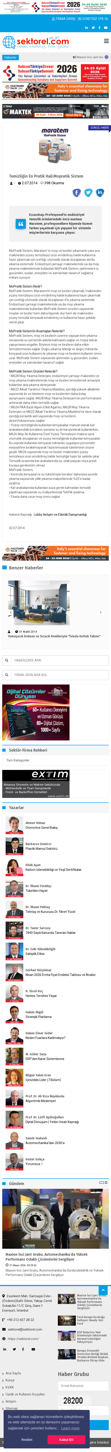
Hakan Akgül (34, 1012)
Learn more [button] (70, 1428)
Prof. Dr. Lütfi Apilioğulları (45, 1117)
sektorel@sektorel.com (22, 1329)
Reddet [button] (26, 1439)
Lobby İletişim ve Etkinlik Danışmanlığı (60, 514)
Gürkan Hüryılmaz (39, 970)
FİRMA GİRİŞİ (63, 19)
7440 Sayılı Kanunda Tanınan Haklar (51, 933)
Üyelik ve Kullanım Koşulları (25, 1394)
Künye (10, 1380)
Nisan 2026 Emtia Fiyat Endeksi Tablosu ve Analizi (61, 975)
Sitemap (12, 1408)
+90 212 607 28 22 (18, 1320)
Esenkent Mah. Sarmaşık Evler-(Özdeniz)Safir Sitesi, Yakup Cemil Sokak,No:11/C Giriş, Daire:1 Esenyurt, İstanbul (27, 1303)
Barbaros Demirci (38, 844)
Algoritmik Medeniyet (41, 1101)
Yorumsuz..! (34, 1164)
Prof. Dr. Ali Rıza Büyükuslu (45, 1096)
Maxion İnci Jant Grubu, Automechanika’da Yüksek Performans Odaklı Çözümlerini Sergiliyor (46, 1256)
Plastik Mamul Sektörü (41, 848)
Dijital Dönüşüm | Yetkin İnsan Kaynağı (52, 1122)
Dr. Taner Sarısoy (38, 928)
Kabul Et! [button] (66, 1439)
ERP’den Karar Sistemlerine (45, 1059)
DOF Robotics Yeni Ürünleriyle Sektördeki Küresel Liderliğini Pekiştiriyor (92, 1337)
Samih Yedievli (36, 1138)
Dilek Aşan (33, 865)
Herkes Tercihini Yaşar (41, 996)
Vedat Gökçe (35, 1159)
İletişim (11, 1401)
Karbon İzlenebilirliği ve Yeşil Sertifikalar (54, 869)
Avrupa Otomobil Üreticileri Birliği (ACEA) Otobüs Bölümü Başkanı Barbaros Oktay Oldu (92, 1355)
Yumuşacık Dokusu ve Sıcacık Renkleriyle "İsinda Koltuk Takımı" (54, 636)
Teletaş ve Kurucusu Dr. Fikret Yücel (50, 912)
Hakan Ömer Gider (39, 1033)
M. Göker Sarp (36, 1054)
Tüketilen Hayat (38, 890)
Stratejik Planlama (39, 1017)
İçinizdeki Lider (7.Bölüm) (43, 1080)
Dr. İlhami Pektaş (38, 907)
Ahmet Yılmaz (35, 823)
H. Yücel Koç (34, 991)
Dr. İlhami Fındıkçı (38, 886)
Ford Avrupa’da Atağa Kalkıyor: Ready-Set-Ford (91, 1320)
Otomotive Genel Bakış (42, 827)
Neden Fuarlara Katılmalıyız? (45, 1038)
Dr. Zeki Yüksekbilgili (40, 949)
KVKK (10, 1387)
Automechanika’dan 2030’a (45, 1143)
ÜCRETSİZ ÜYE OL (93, 19)
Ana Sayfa (13, 1373)
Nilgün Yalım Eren (38, 1075)
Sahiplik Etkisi (35, 954)
